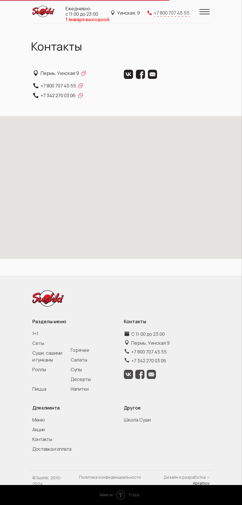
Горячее (80, 350)
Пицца (39, 389)
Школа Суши (137, 420)
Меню (38, 420)
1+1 (35, 333)
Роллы (39, 369)
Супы (76, 369)
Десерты (81, 379)
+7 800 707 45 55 (58, 86)
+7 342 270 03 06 (58, 95)
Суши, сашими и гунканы (47, 356)
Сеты (38, 343)
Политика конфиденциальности (110, 477)
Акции (38, 429)
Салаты (79, 360)
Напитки (80, 389)
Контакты (42, 439)
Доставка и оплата (52, 449)
